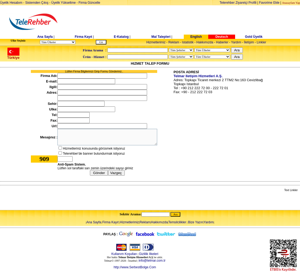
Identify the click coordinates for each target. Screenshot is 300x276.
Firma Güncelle (89, 3)
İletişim (249, 42)
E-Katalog (121, 37)
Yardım (236, 42)
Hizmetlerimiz (155, 42)
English (196, 37)
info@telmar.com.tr (152, 260)
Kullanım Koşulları (124, 254)
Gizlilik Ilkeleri (148, 254)
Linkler (261, 42)
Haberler (222, 42)
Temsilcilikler (177, 222)
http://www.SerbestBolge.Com (135, 267)
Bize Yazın (195, 222)
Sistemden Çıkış (36, 3)
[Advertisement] (191, 22)
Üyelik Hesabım (11, 3)
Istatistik (187, 42)
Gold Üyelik (253, 37)
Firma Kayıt (83, 37)
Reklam (173, 42)
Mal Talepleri (160, 37)
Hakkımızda (204, 42)
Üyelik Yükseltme (63, 3)
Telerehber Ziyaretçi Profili (238, 3)
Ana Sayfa (45, 37)
